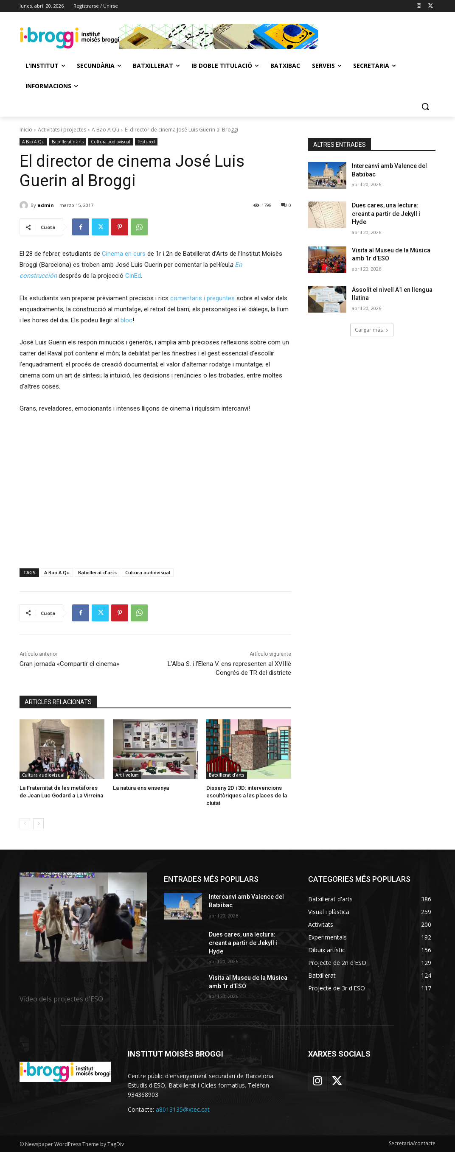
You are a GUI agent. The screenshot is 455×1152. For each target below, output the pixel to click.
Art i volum (127, 775)
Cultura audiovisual (110, 141)
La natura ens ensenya (141, 788)
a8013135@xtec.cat (183, 1109)
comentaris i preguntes (202, 298)
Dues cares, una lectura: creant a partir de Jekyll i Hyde (386, 213)
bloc (126, 320)
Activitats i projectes (62, 129)
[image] (83, 917)
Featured (146, 141)
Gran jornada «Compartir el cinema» (69, 664)
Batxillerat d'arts (67, 141)
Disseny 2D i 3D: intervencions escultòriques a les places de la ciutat (246, 795)
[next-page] (38, 823)
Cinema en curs (124, 253)
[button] (425, 106)
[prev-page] (25, 823)
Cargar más (372, 329)
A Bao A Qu (105, 129)
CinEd (133, 276)
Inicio (26, 129)
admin (45, 205)
